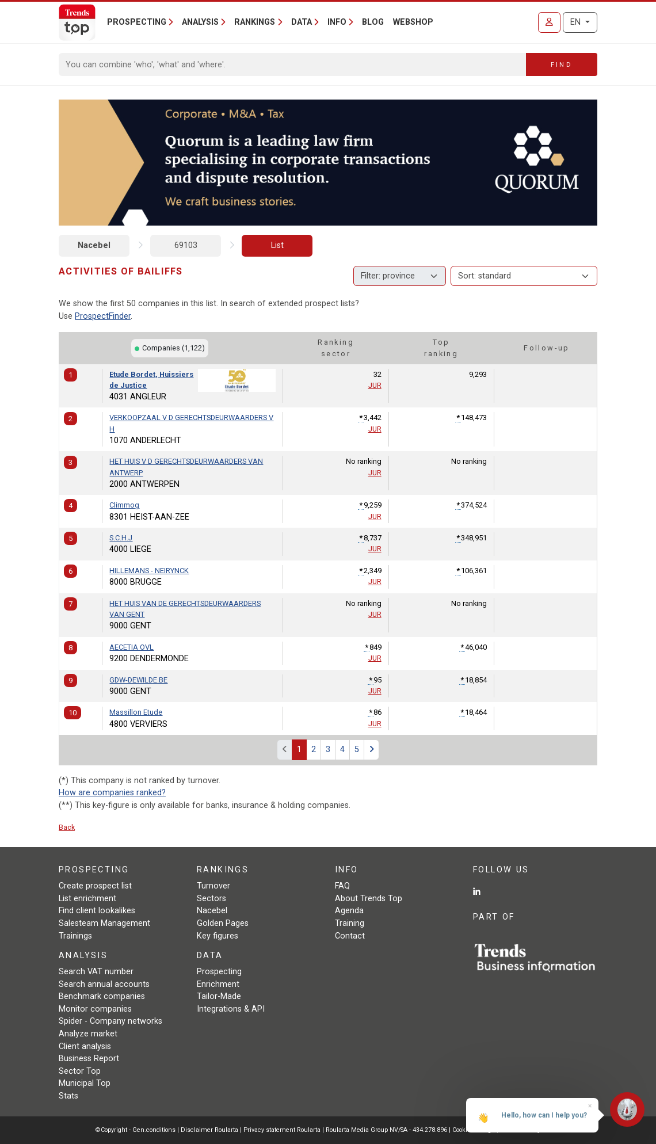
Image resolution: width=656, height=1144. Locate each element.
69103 (185, 245)
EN (576, 22)
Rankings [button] (254, 22)
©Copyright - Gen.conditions (136, 1130)
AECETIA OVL (131, 647)
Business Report (89, 1058)
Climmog (124, 505)
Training (349, 923)
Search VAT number (96, 972)
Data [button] (301, 22)
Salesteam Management (104, 923)
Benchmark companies (102, 996)
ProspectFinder (103, 316)
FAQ (342, 886)
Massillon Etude (135, 712)
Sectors (211, 898)
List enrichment (87, 898)
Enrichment (218, 984)
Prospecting (219, 972)
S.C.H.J (120, 537)
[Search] (293, 64)
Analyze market (88, 1034)
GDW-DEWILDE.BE (138, 680)
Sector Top (80, 1071)
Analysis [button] (200, 22)
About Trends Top (368, 898)
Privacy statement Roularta (282, 1130)
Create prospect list (95, 886)
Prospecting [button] (136, 22)
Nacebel (94, 245)
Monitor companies (95, 1009)
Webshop (413, 22)
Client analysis (85, 1046)
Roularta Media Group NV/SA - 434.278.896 (387, 1130)
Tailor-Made (219, 996)
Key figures (217, 936)
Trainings (75, 936)
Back (67, 827)
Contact (350, 936)
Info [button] (336, 22)
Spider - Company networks (110, 1021)
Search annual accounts (104, 984)
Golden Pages (223, 923)
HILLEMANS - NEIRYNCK (149, 570)
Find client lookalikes (97, 911)
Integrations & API (231, 1009)
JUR (375, 385)
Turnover (213, 886)
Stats (68, 1096)
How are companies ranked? (112, 793)
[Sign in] (549, 22)
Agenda (349, 911)
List (277, 245)
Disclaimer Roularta (209, 1130)
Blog (373, 22)
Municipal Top (84, 1083)
